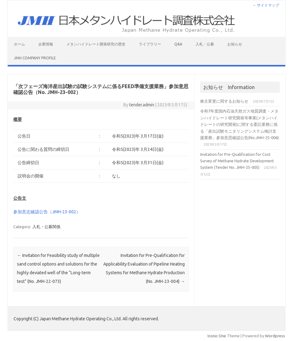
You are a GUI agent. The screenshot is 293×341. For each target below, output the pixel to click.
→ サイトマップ (265, 5)
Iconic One (217, 336)
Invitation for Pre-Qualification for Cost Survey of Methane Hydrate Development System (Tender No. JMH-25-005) (237, 161)
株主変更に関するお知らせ (224, 101)
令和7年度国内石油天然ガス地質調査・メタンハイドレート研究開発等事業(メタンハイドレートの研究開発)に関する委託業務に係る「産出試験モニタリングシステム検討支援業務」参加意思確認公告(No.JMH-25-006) (239, 124)
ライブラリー (150, 44)
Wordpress (275, 336)
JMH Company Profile (35, 58)
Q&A (178, 44)
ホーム (19, 44)
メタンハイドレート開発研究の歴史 (96, 44)
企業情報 (45, 44)
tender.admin (141, 104)
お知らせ (234, 44)
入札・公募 (205, 44)
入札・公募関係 (46, 226)
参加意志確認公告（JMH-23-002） (46, 211)
